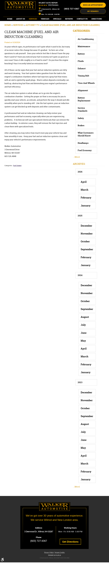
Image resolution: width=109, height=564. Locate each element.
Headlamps (83, 149)
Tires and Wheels (86, 89)
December (86, 232)
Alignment (83, 97)
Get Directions (70, 543)
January (85, 212)
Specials (57, 26)
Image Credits (60, 554)
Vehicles (45, 26)
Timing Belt (83, 82)
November (87, 240)
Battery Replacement (84, 106)
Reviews (69, 26)
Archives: (79, 170)
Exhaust (82, 75)
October (85, 248)
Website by (54, 557)
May (83, 347)
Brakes (81, 132)
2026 (80, 178)
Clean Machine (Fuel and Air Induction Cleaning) (70, 31)
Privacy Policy (49, 554)
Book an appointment (93, 12)
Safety (81, 125)
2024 (80, 282)
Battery (81, 60)
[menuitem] (9, 26)
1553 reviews (53, 12)
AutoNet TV (32, 31)
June (83, 339)
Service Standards (82, 116)
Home (9, 26)
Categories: (81, 37)
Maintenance (84, 53)
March (84, 196)
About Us (20, 26)
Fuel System (17, 172)
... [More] (76, 164)
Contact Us (82, 26)
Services (33, 26)
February (86, 204)
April (84, 188)
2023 (80, 389)
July (83, 331)
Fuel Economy (85, 157)
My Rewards (93, 18)
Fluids (81, 68)
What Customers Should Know (86, 141)
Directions (96, 26)
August (85, 323)
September (87, 256)
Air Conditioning (86, 46)
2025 (80, 222)
